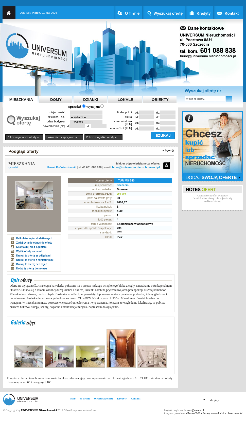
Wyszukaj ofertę (103, 398)
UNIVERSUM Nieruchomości (39, 410)
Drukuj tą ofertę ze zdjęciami (33, 255)
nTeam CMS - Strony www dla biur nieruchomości (214, 413)
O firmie (85, 398)
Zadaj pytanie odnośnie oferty (34, 242)
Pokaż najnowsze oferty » (23, 137)
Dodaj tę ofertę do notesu (31, 268)
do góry (214, 399)
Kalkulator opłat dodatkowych (34, 238)
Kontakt (135, 398)
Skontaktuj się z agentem (31, 247)
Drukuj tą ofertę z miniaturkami (35, 260)
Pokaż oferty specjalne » (61, 137)
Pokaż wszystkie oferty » (101, 137)
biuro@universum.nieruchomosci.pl (136, 167)
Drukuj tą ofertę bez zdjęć (31, 264)
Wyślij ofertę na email (29, 251)
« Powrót (168, 150)
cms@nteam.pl (195, 410)
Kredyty (122, 398)
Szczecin (123, 185)
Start (73, 398)
